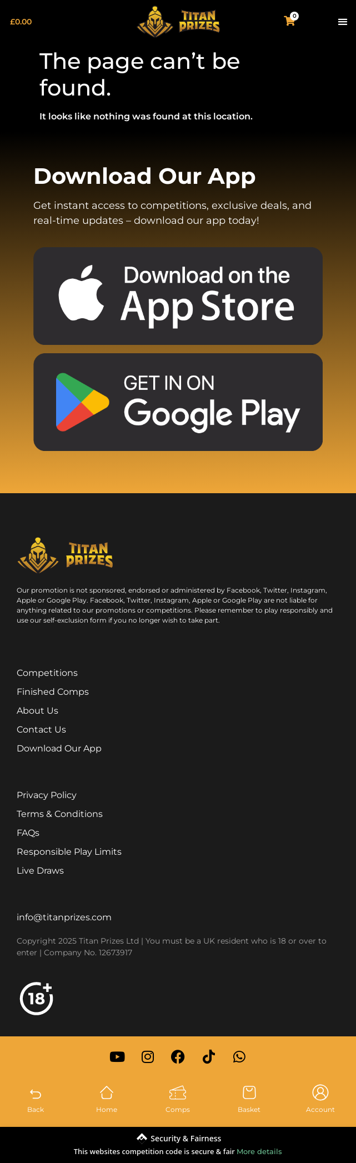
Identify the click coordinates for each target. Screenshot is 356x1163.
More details (259, 1151)
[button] (342, 21)
